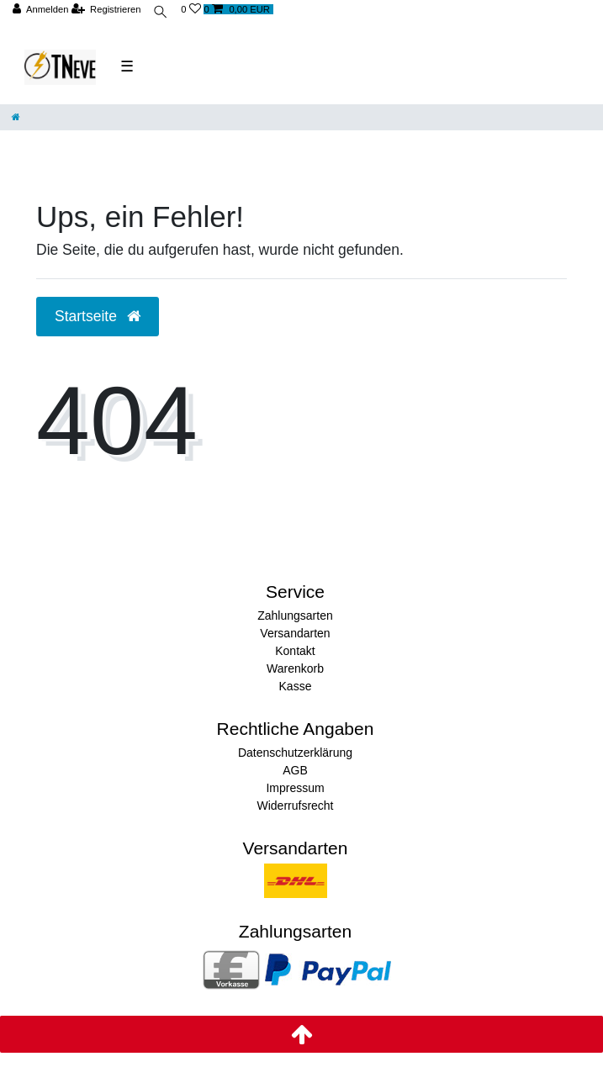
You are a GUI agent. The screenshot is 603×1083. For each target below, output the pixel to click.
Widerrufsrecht (295, 805)
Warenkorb (295, 668)
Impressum (295, 788)
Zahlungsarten (295, 615)
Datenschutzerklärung (295, 752)
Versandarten (295, 633)
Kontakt (295, 651)
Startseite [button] (97, 316)
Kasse (295, 686)
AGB (295, 770)
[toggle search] (160, 14)
